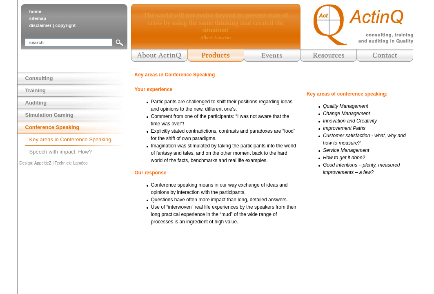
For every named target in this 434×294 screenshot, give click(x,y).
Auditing (36, 103)
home (35, 11)
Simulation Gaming (49, 115)
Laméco (80, 163)
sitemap (38, 18)
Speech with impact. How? (60, 152)
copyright (65, 25)
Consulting (39, 78)
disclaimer (40, 25)
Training (35, 90)
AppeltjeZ (42, 163)
